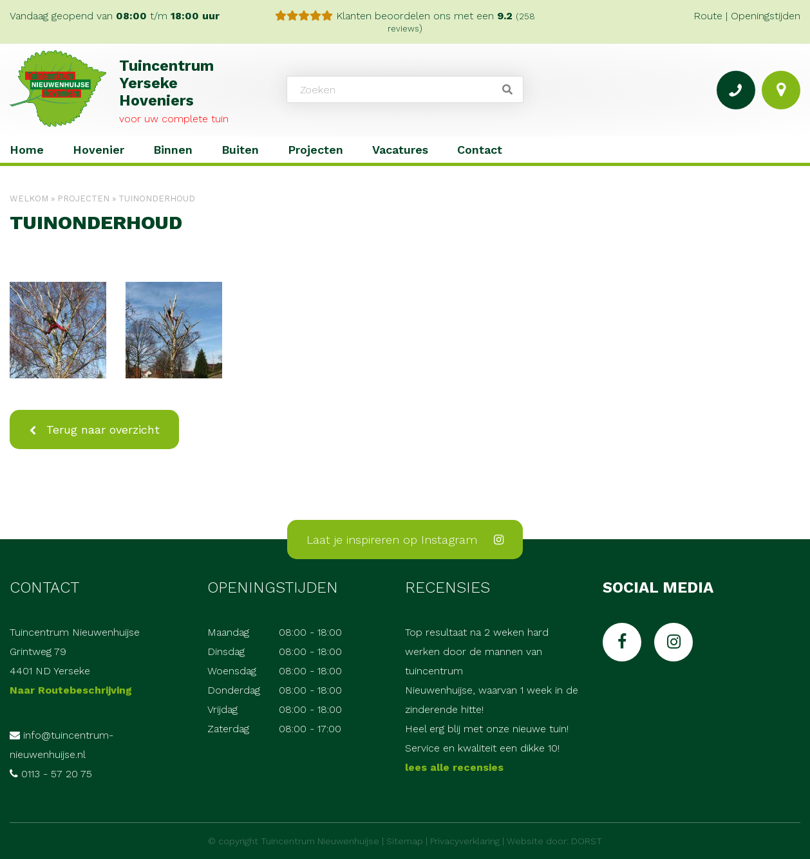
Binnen (173, 149)
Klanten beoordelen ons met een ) (405, 22)
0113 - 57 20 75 (56, 774)
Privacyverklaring (465, 841)
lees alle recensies (454, 767)
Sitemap (404, 841)
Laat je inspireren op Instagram (405, 539)
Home (27, 149)
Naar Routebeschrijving (71, 690)
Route (707, 16)
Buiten (240, 149)
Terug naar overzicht (101, 429)
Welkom (29, 198)
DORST (586, 841)
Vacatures (400, 149)
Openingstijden (765, 16)
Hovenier (98, 149)
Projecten (315, 149)
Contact (479, 149)
